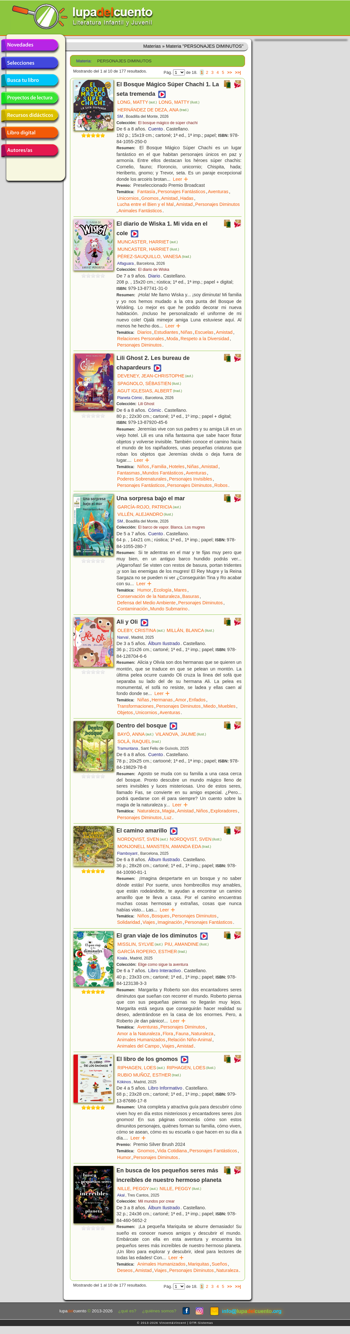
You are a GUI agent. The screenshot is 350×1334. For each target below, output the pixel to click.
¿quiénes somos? (159, 1311)
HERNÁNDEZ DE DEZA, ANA (153, 109)
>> (229, 72)
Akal (121, 1195)
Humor (144, 590)
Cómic (154, 410)
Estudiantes (166, 332)
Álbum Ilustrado (164, 643)
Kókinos (124, 1082)
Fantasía (146, 191)
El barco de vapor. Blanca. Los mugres (171, 527)
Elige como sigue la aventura (163, 964)
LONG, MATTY (137, 102)
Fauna (182, 1033)
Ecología (163, 590)
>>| (238, 72)
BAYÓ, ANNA (135, 734)
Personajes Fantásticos (182, 191)
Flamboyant (127, 853)
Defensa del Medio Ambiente (146, 602)
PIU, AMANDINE (186, 944)
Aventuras (218, 191)
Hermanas (161, 699)
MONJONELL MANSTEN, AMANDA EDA (164, 846)
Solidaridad (128, 922)
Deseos (125, 1270)
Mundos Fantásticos (162, 472)
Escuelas (204, 332)
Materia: (84, 61)
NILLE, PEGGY (137, 1188)
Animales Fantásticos (140, 210)
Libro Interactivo (164, 970)
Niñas (186, 332)
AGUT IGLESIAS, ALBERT (149, 390)
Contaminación (132, 608)
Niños (143, 466)
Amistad (169, 198)
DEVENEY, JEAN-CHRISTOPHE (155, 375)
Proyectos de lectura (29, 98)
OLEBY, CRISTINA (141, 630)
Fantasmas (128, 472)
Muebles (226, 706)
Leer (181, 179)
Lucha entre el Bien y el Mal (145, 204)
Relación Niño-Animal (190, 1039)
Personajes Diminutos (217, 204)
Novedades (29, 45)
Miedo (209, 706)
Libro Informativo (165, 1088)
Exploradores (223, 810)
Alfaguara (125, 263)
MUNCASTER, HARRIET (147, 241)
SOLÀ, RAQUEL (139, 741)
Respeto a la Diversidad (204, 338)
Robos (221, 485)
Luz (168, 817)
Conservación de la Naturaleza (148, 596)
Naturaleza (148, 810)
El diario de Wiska (153, 269)
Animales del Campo (138, 1046)
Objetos (125, 712)
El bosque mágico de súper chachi (168, 123)
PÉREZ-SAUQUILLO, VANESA (154, 256)
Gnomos (149, 198)
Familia (158, 466)
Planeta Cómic (130, 398)
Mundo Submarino (169, 608)
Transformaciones (135, 706)
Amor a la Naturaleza (138, 1033)
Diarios (144, 332)
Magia (168, 810)
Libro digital (29, 133)
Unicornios (128, 198)
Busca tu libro (29, 80)
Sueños (219, 1264)
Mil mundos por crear (156, 1201)
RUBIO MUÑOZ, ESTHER (149, 1075)
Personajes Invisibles (190, 478)
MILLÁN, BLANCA (190, 630)
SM (120, 116)
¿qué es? (127, 1311)
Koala (122, 958)
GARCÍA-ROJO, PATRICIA (149, 506)
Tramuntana (127, 748)
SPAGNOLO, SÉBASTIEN (149, 383)
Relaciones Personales (140, 338)
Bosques (160, 915)
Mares (180, 590)
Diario (154, 275)
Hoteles (177, 466)
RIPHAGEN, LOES (141, 1067)
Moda (172, 338)
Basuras (190, 596)
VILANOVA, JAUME (180, 734)
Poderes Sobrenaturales (141, 478)
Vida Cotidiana (172, 1150)
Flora (168, 1033)
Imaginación (170, 922)
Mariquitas (198, 1264)
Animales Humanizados (141, 1039)
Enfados (197, 699)
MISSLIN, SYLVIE (140, 944)
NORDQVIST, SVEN (142, 839)
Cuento (155, 128)
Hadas (186, 198)
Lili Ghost (146, 404)
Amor (180, 699)
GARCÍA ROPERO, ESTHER (152, 951)
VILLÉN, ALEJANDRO (145, 514)
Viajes (149, 922)
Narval (122, 637)
